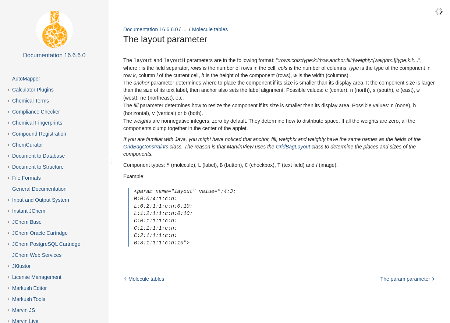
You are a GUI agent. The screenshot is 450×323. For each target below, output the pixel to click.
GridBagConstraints (145, 145)
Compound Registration (39, 134)
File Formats (26, 178)
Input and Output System (40, 200)
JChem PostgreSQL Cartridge (46, 244)
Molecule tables (210, 29)
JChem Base (27, 222)
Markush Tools (28, 299)
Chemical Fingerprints (37, 123)
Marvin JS (23, 310)
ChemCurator (27, 145)
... (184, 29)
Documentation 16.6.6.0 (150, 29)
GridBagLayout (293, 145)
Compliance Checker (36, 112)
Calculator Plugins (33, 90)
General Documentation (39, 189)
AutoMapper (26, 79)
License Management (36, 277)
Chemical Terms (30, 101)
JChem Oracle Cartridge (40, 233)
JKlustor (21, 266)
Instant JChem (28, 211)
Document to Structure (38, 167)
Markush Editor (29, 288)
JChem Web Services (36, 255)
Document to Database (38, 156)
